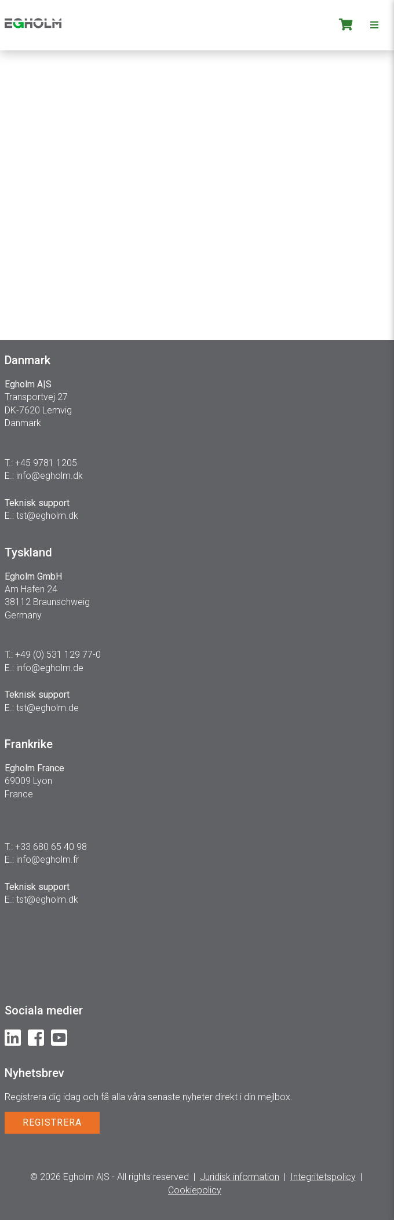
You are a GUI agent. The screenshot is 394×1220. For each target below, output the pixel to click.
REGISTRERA (52, 1122)
